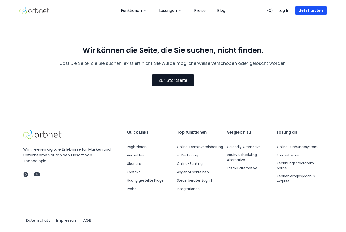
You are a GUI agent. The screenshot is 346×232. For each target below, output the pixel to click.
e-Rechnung (187, 155)
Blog (221, 10)
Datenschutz (38, 220)
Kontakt (133, 172)
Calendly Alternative (244, 146)
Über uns (134, 163)
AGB (87, 220)
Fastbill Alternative (242, 168)
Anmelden (135, 155)
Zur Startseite (173, 80)
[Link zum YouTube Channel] (37, 174)
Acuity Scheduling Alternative (242, 157)
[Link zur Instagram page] (25, 174)
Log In (283, 10)
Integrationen (188, 188)
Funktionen (134, 10)
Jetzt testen (311, 10)
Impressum (66, 220)
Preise (200, 10)
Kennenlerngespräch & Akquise (296, 179)
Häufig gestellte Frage (145, 180)
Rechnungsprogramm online (295, 166)
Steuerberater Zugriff (194, 180)
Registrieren (137, 146)
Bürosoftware (288, 155)
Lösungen (171, 10)
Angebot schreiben (193, 172)
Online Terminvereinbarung (200, 146)
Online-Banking (190, 163)
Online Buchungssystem (297, 146)
